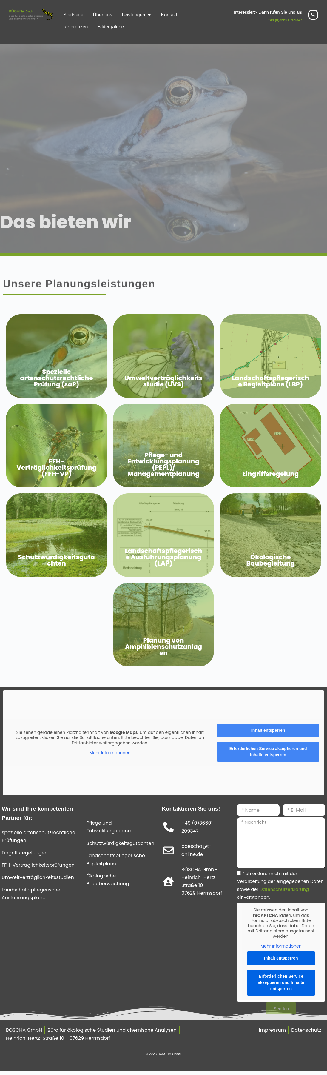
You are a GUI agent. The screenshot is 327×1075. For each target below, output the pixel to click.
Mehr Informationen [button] (110, 753)
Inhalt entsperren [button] (268, 730)
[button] (313, 15)
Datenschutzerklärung (284, 889)
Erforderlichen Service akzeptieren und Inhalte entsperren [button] (268, 751)
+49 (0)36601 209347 (285, 20)
